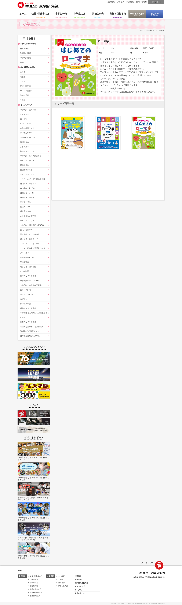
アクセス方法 (63, 586)
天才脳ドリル (25, 202)
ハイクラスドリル (27, 221)
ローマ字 (23, 119)
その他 (22, 100)
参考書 (22, 72)
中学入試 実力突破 (28, 110)
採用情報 (130, 2)
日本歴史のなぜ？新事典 (30, 336)
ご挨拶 (60, 579)
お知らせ (78, 579)
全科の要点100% (27, 257)
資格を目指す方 (117, 13)
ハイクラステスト (27, 161)
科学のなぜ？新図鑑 (28, 308)
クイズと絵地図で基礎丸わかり (32, 248)
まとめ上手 (24, 147)
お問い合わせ (141, 2)
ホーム (22, 13)
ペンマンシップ (26, 124)
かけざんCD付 (26, 133)
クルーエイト (25, 253)
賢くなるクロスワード (29, 239)
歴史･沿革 (62, 583)
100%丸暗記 (25, 271)
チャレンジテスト (27, 174)
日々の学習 (24, 49)
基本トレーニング (27, 151)
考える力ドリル (26, 294)
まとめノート (25, 114)
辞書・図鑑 (24, 95)
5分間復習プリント (27, 137)
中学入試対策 (25, 58)
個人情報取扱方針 (81, 583)
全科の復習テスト (27, 128)
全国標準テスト (26, 170)
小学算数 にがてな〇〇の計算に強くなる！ (34, 315)
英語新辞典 (24, 262)
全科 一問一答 (25, 290)
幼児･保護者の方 (40, 13)
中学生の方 (79, 13)
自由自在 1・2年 (27, 188)
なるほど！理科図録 (28, 267)
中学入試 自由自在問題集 (30, 285)
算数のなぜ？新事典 (28, 322)
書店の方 (155, 14)
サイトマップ (80, 586)
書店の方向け (35, 596)
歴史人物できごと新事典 (30, 234)
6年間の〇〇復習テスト (29, 331)
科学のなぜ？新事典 (28, 276)
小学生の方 (61, 13)
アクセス (120, 2)
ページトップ (147, 563)
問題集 (22, 77)
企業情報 (111, 2)
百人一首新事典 (26, 230)
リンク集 (78, 590)
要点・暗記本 (25, 86)
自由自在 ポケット (28, 184)
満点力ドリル (25, 211)
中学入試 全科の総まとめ (30, 156)
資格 (22, 62)
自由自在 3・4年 (27, 193)
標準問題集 (24, 165)
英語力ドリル (25, 207)
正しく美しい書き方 (28, 216)
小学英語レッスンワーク (30, 281)
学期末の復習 (25, 53)
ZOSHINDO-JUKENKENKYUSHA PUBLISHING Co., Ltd (136, 603)
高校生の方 (98, 13)
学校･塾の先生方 (137, 14)
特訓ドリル (24, 142)
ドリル (22, 81)
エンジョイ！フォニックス (30, 244)
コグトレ (23, 299)
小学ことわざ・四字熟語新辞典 (32, 179)
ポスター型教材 (26, 91)
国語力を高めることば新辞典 (31, 327)
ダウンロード (156, 2)
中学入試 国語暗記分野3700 (32, 225)
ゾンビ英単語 (25, 304)
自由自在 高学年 (27, 197)
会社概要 (61, 576)
